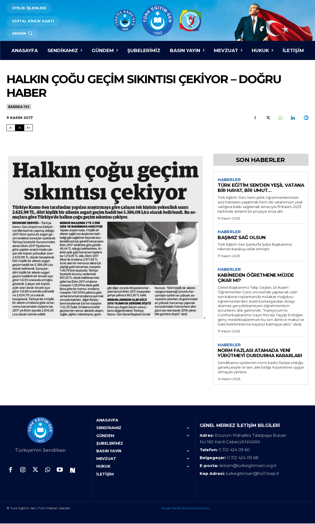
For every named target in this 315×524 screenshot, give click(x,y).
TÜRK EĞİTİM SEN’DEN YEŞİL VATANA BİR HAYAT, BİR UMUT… (261, 188)
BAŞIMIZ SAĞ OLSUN (242, 237)
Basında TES (19, 107)
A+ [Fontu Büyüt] (28, 128)
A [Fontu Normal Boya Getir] (20, 128)
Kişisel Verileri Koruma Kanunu (186, 509)
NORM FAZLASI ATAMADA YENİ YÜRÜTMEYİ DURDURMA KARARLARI (260, 353)
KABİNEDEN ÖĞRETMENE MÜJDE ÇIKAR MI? (256, 278)
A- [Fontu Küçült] (11, 128)
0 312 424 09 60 (234, 450)
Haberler (229, 179)
